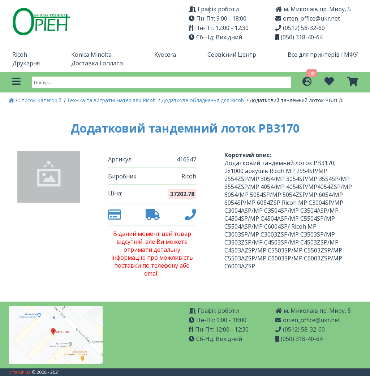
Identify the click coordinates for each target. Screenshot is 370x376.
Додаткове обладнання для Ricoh (203, 100)
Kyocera (165, 55)
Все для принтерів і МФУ (323, 55)
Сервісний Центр (231, 55)
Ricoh (19, 55)
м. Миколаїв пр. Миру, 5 (313, 9)
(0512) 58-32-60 (300, 28)
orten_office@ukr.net (307, 18)
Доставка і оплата (97, 63)
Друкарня (26, 63)
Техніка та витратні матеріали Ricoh (112, 100)
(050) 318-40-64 (299, 37)
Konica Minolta (91, 55)
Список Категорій (40, 100)
